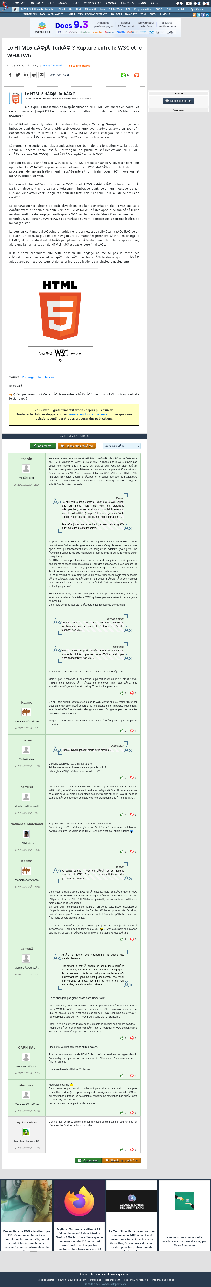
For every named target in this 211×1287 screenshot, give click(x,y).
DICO (152, 14)
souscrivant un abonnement (89, 417)
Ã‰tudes (127, 3)
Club (154, 3)
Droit (142, 3)
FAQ (51, 3)
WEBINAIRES (55, 14)
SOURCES (116, 14)
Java (102, 9)
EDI (128, 9)
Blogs (62, 3)
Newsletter (92, 3)
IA (70, 9)
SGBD (159, 9)
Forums (19, 3)
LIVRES (71, 14)
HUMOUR (164, 14)
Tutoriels (36, 3)
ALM (78, 9)
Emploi (111, 3)
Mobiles (181, 9)
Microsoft (90, 9)
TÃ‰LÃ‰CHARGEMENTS (92, 14)
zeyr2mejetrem (26, 1130)
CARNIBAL (26, 1055)
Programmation (142, 9)
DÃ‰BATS (131, 14)
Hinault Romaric (53, 68)
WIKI (143, 14)
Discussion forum (178, 101)
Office (169, 9)
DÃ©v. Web (115, 9)
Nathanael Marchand (27, 831)
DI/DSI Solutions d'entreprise (37, 9)
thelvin (26, 466)
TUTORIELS (30, 14)
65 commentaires (79, 68)
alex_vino (26, 1093)
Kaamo (26, 710)
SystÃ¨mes (197, 9)
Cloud (61, 9)
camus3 (27, 795)
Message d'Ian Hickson (39, 380)
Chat (75, 3)
